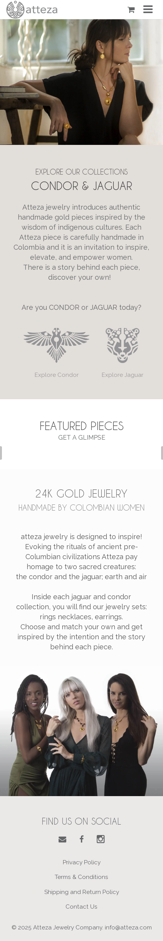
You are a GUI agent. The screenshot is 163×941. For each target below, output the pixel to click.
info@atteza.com (128, 927)
